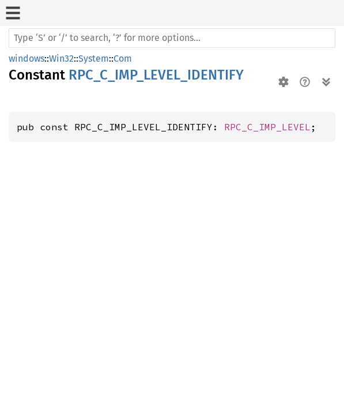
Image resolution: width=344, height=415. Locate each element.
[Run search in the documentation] (172, 38)
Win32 (61, 58)
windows (26, 58)
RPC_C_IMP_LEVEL (267, 127)
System (93, 58)
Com (123, 58)
